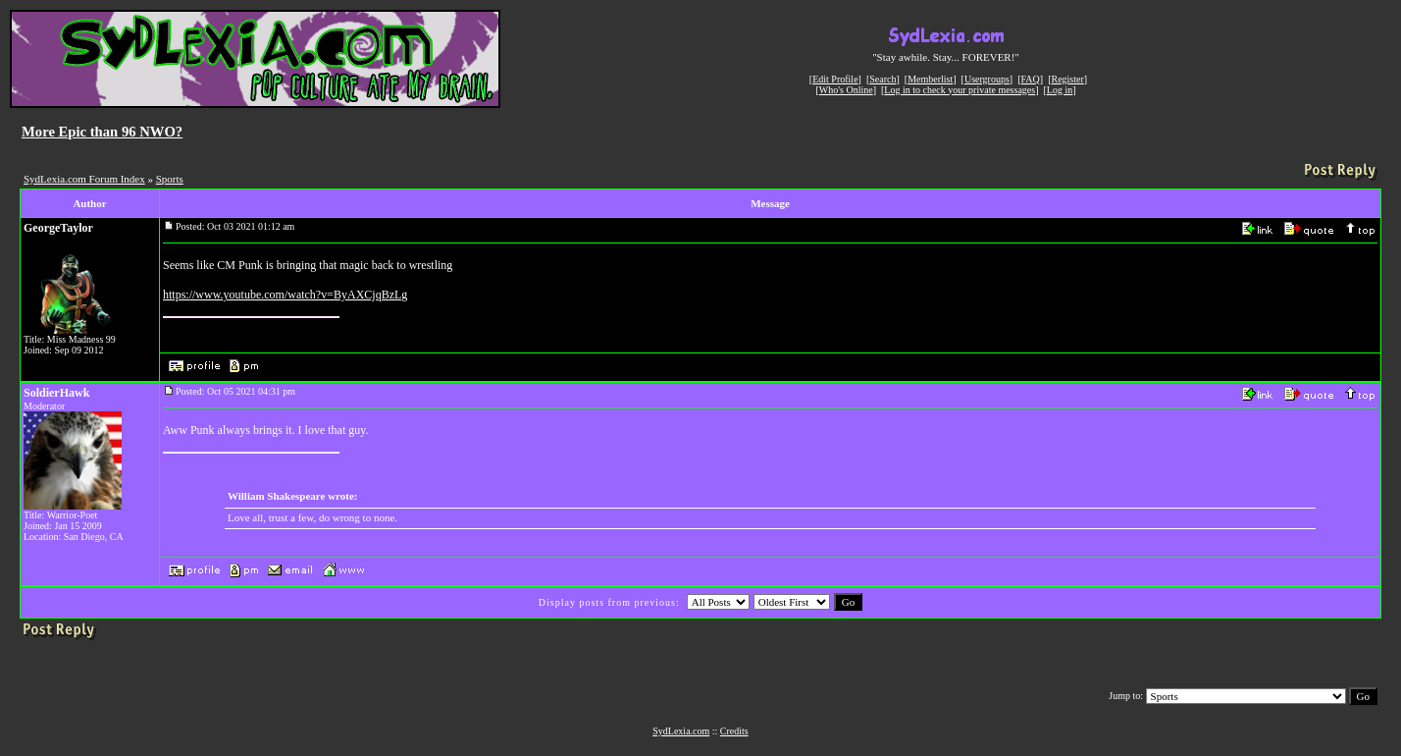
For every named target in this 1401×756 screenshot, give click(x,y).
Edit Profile (834, 79)
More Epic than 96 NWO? (102, 131)
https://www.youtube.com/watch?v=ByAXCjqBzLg (285, 294)
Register (1067, 79)
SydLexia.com (680, 731)
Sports (169, 179)
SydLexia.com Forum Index (84, 179)
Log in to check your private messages (959, 89)
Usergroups (987, 79)
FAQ (1030, 79)
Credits (734, 731)
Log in (1059, 89)
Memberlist (930, 79)
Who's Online (846, 89)
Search (882, 79)
